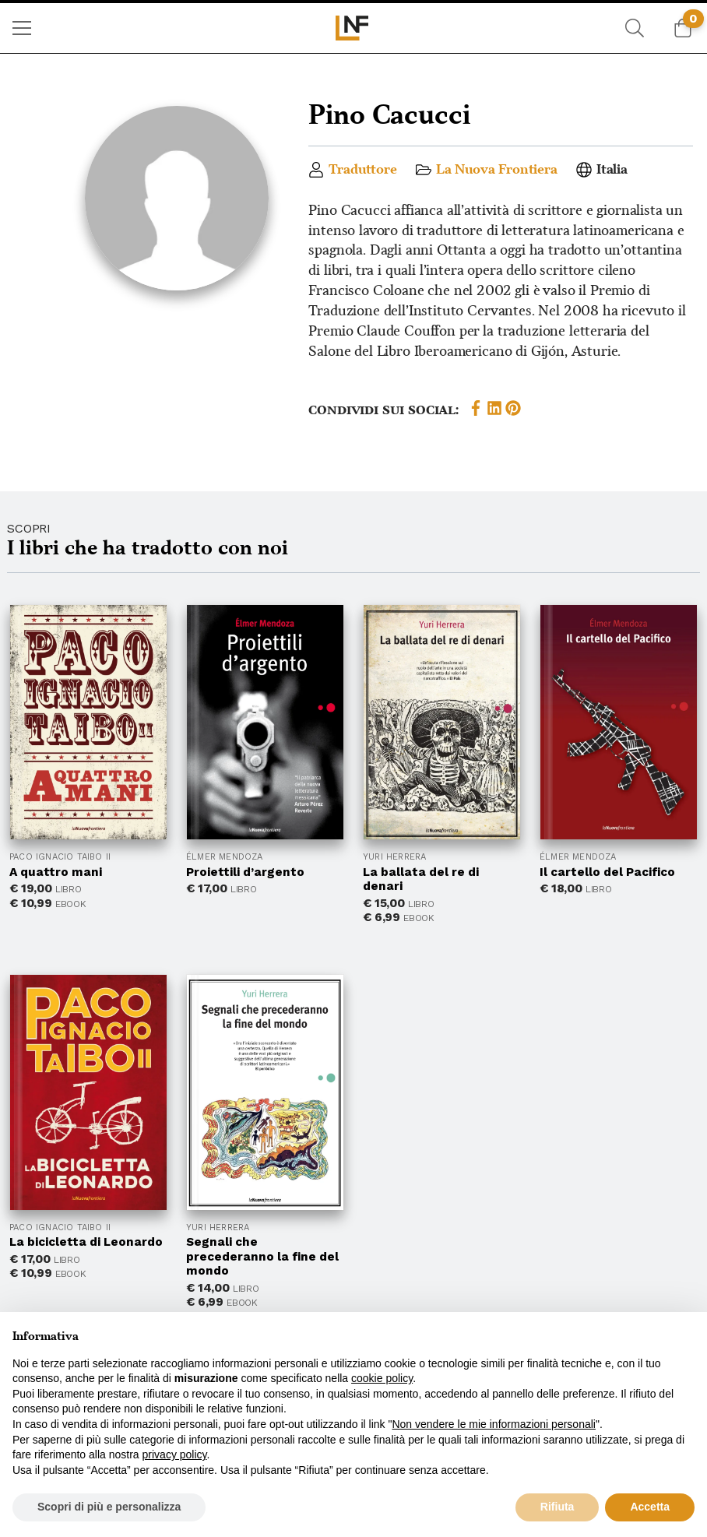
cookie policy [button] (382, 1378)
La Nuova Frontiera (497, 170)
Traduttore (362, 170)
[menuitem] (22, 28)
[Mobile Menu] (22, 28)
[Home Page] (354, 28)
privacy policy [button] (174, 1454)
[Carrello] (683, 28)
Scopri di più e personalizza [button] (109, 1506)
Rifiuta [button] (557, 1506)
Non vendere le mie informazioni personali (493, 1424)
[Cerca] (634, 28)
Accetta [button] (650, 1506)
